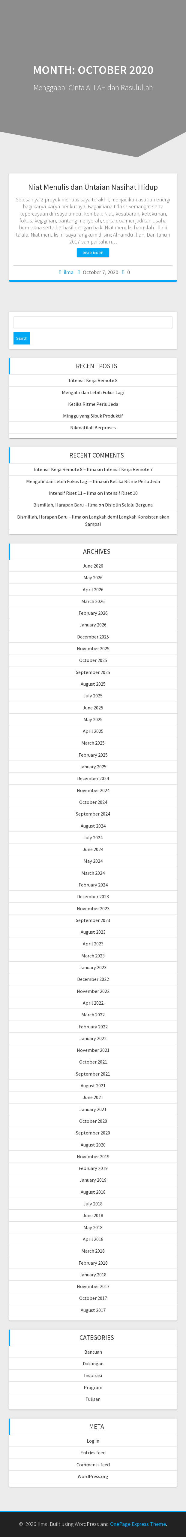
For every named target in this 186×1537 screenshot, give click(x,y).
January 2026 (93, 625)
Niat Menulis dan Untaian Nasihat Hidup (93, 187)
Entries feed (93, 1453)
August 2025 (93, 684)
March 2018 (93, 1251)
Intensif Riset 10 (121, 493)
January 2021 (93, 1109)
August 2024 (93, 826)
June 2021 (93, 1097)
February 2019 (93, 1168)
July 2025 (93, 696)
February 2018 (93, 1263)
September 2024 (93, 814)
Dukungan (93, 1364)
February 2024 (93, 885)
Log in (93, 1441)
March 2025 (93, 743)
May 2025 (93, 719)
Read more (93, 252)
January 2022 (93, 1038)
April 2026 (93, 589)
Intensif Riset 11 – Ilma (72, 493)
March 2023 (93, 956)
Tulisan (93, 1399)
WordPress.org (93, 1476)
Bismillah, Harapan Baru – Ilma (65, 505)
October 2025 (93, 660)
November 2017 (93, 1286)
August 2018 (93, 1192)
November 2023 (93, 908)
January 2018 (93, 1275)
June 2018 (93, 1215)
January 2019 (93, 1180)
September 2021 (93, 1074)
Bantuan (93, 1352)
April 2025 (93, 731)
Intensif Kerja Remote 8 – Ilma (65, 469)
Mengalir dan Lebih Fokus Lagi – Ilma (64, 481)
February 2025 (93, 755)
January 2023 (93, 967)
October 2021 (93, 1062)
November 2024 (93, 790)
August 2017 (93, 1310)
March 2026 (93, 601)
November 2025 (93, 648)
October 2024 (93, 802)
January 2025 (93, 767)
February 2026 (93, 613)
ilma (69, 272)
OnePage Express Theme (138, 1523)
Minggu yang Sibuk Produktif (93, 416)
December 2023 (93, 896)
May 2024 (93, 861)
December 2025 (93, 637)
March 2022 (93, 1015)
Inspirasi (93, 1375)
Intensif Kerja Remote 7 (128, 469)
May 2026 (93, 577)
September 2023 (93, 920)
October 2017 (93, 1298)
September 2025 (93, 672)
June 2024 (93, 849)
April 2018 (93, 1239)
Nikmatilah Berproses (93, 427)
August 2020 (93, 1145)
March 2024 (93, 873)
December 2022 (93, 979)
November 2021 (93, 1050)
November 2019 (93, 1156)
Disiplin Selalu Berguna (129, 505)
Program (93, 1387)
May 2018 (93, 1227)
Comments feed (93, 1465)
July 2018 (93, 1204)
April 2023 (93, 944)
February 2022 (93, 1027)
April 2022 (93, 1003)
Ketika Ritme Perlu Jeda (93, 404)
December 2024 (93, 778)
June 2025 (93, 708)
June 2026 (93, 566)
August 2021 (93, 1085)
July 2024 (93, 837)
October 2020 (93, 1121)
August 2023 (93, 932)
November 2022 (93, 991)
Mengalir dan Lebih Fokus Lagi (93, 392)
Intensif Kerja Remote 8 (93, 380)
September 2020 (93, 1133)
